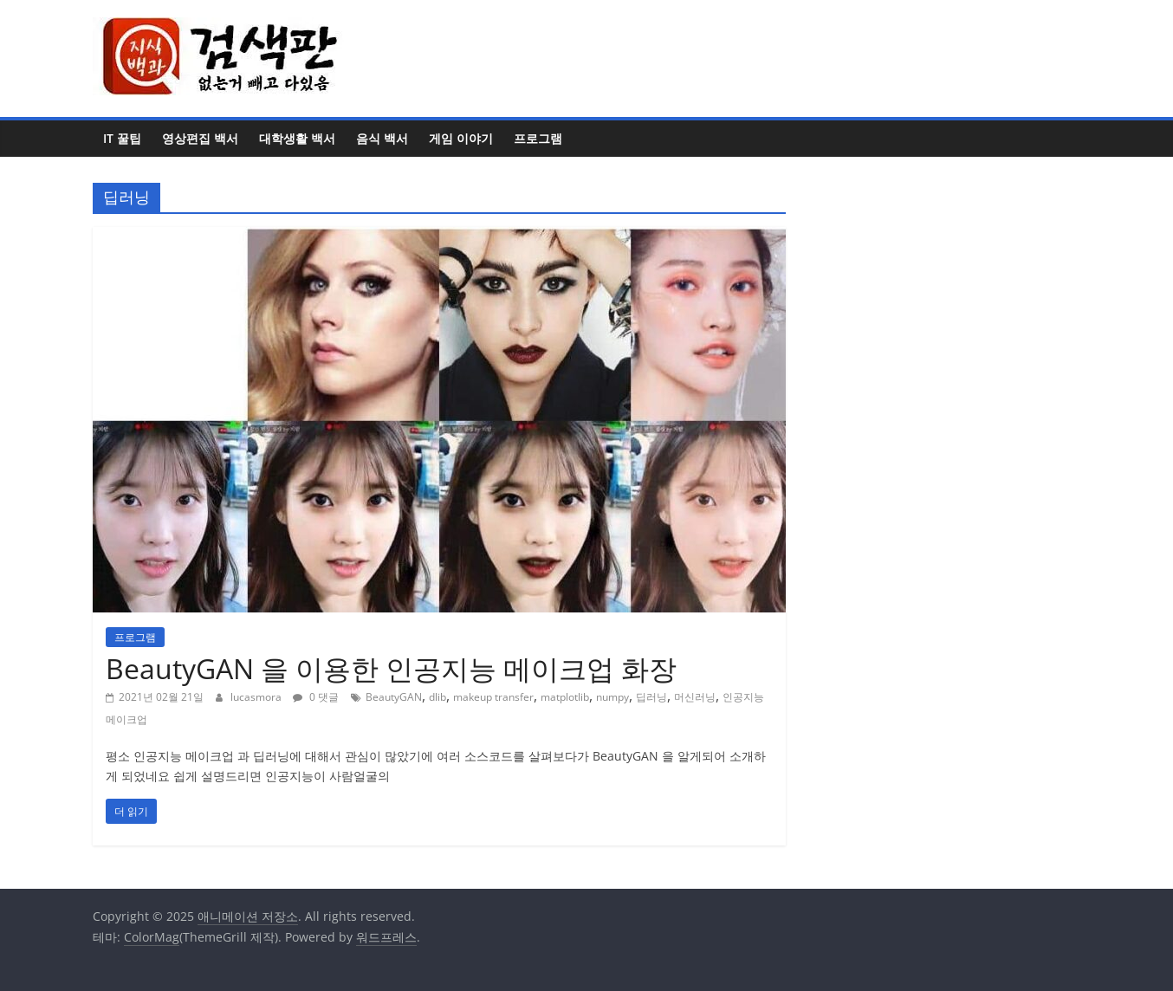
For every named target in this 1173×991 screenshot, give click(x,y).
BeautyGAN (394, 697)
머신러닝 (695, 697)
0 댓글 (316, 697)
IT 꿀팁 (122, 138)
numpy (612, 697)
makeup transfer (493, 697)
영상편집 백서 (200, 138)
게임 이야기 (461, 138)
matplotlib (565, 697)
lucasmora (257, 697)
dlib (437, 697)
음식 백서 (382, 138)
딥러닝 (651, 697)
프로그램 (538, 138)
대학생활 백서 (297, 138)
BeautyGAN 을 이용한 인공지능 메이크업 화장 (391, 668)
